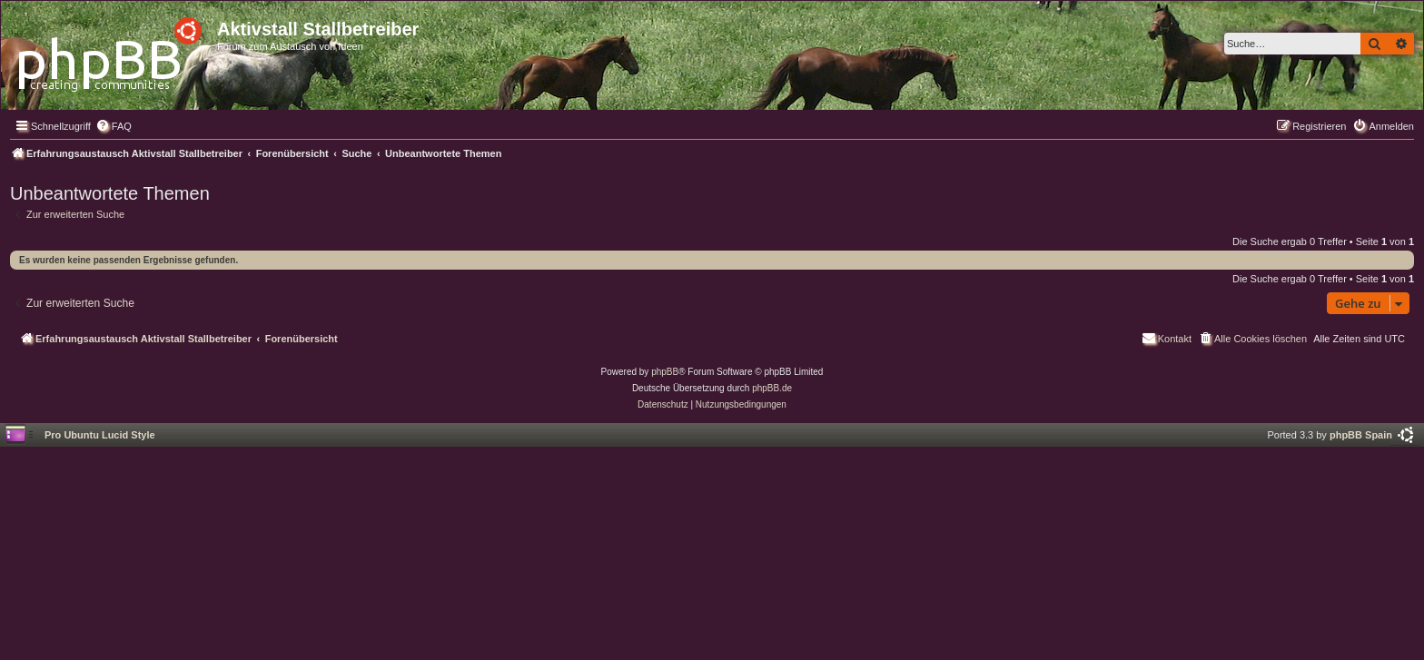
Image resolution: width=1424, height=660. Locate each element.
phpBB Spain (1361, 434)
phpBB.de (772, 388)
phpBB (664, 372)
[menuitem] (113, 126)
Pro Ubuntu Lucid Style (99, 434)
